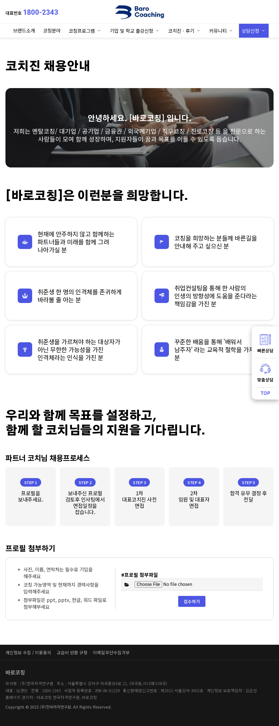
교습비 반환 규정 (72, 652)
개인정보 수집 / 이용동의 (28, 652)
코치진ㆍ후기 (181, 30)
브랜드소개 (24, 30)
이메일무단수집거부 (111, 652)
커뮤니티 (218, 30)
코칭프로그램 (82, 30)
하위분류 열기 (99, 30)
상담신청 (250, 30)
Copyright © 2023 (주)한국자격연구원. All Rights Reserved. (58, 707)
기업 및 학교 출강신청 (131, 30)
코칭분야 (51, 30)
